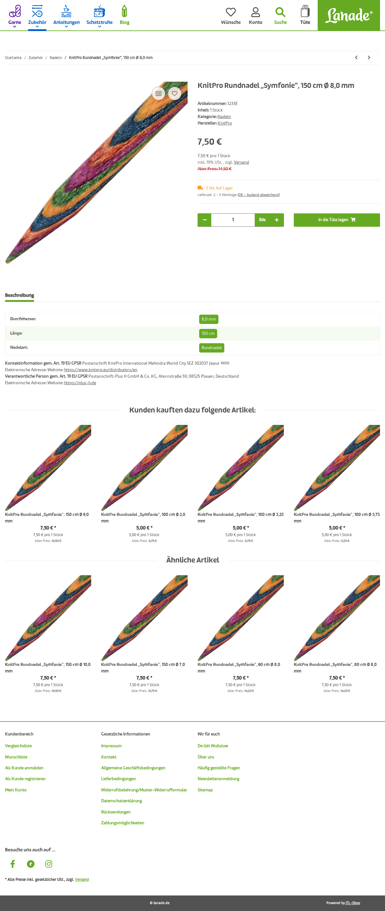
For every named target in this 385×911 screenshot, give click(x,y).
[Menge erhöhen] (277, 220)
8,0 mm (209, 319)
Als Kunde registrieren (25, 779)
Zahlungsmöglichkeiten (122, 823)
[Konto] (256, 15)
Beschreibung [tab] (19, 295)
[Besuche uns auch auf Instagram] (48, 865)
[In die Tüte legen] (10, 78)
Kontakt (108, 757)
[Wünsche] (231, 15)
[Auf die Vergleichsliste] (158, 93)
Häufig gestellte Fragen (219, 768)
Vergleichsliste (18, 746)
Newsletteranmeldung (218, 779)
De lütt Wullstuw (213, 746)
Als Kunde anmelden (24, 768)
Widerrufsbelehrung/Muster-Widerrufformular (144, 790)
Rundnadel (212, 348)
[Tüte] (305, 15)
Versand (241, 162)
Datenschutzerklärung (121, 801)
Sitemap (205, 790)
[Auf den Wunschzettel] (174, 93)
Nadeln (224, 117)
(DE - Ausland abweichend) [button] (259, 195)
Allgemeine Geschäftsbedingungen (133, 768)
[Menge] (233, 220)
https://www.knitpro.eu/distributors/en (100, 370)
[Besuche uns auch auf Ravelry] (30, 865)
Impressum (111, 746)
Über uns (206, 757)
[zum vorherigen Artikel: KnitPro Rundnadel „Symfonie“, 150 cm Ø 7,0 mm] (356, 58)
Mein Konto (16, 790)
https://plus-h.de (80, 383)
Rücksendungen (116, 812)
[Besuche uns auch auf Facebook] (12, 865)
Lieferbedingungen (118, 779)
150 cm (208, 333)
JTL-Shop (353, 903)
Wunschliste (16, 757)
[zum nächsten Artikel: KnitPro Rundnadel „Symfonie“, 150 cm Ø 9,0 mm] (369, 58)
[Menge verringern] (205, 220)
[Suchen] (280, 15)
